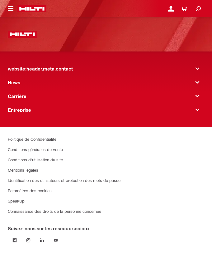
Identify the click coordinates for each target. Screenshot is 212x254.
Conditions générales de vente (35, 149)
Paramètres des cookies (30, 190)
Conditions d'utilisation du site (35, 159)
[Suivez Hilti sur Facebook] (14, 240)
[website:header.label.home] (31, 8)
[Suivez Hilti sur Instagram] (28, 240)
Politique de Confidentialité (32, 139)
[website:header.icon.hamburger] (10, 9)
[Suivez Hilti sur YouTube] (56, 240)
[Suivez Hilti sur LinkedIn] (42, 240)
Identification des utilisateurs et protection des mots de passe (64, 180)
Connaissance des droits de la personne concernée (54, 211)
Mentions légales (23, 170)
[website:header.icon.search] (198, 9)
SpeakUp (16, 200)
